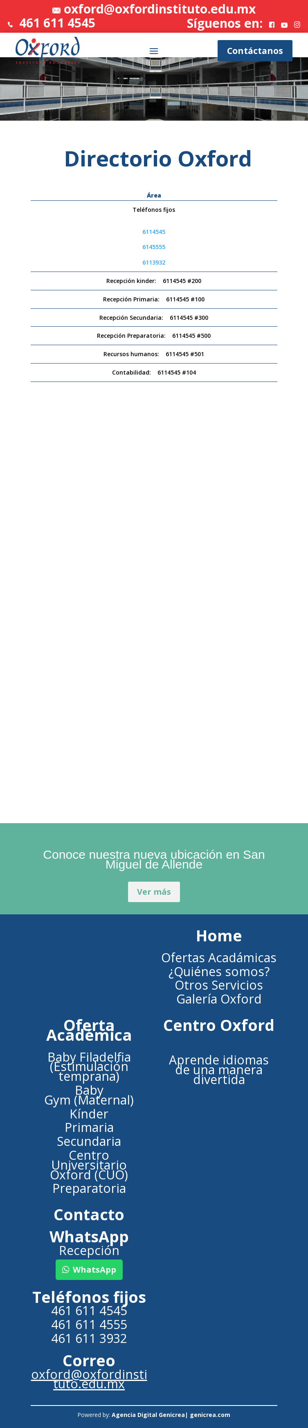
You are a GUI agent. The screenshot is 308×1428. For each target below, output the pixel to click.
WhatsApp (94, 1269)
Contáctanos (255, 50)
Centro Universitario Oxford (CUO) (89, 1165)
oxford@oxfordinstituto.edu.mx (160, 8)
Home (219, 935)
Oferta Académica (89, 1030)
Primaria (89, 1127)
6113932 (153, 262)
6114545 (153, 232)
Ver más (154, 891)
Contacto (89, 1214)
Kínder (89, 1113)
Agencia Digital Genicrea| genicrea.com (171, 1415)
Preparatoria (89, 1188)
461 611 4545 (51, 22)
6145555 (153, 247)
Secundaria (89, 1141)
